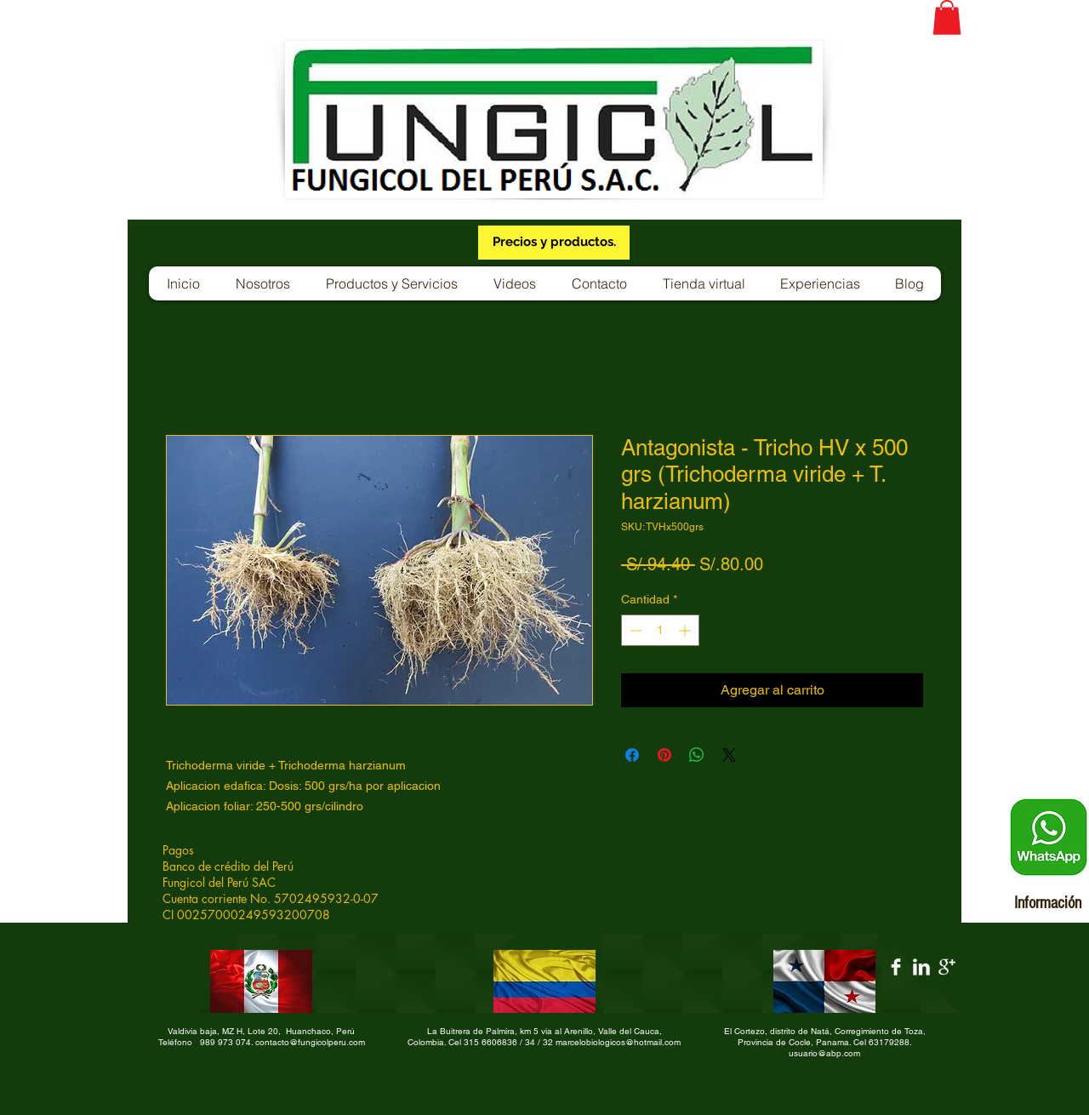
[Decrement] (634, 630)
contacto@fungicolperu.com (310, 1042)
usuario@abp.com (824, 1053)
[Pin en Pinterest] (664, 755)
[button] (946, 17)
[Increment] (686, 630)
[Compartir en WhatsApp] (697, 755)
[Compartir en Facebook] (632, 755)
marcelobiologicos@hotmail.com (618, 1042)
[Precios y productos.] (554, 243)
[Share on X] (729, 755)
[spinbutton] (660, 630)
